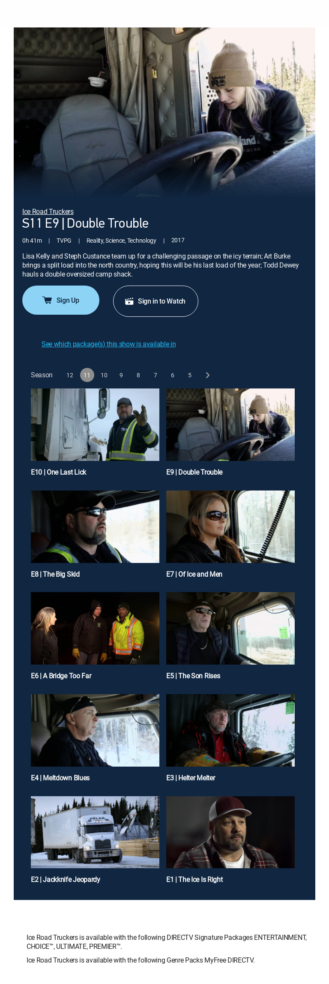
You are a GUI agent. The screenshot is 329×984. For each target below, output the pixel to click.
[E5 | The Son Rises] (230, 640)
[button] (70, 375)
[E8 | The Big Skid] (95, 538)
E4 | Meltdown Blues (60, 777)
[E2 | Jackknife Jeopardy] (95, 844)
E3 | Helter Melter (190, 777)
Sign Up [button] (60, 300)
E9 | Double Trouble (194, 472)
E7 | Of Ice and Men (194, 574)
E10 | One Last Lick (58, 472)
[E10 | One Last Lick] (95, 436)
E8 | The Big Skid (55, 574)
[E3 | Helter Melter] (230, 742)
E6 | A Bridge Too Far (61, 675)
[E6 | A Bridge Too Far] (95, 640)
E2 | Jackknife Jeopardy (65, 879)
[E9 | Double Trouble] (230, 436)
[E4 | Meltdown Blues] (95, 742)
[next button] (207, 375)
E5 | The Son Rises (193, 675)
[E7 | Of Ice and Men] (230, 538)
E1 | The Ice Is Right (194, 879)
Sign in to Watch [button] (154, 301)
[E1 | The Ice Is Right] (230, 844)
